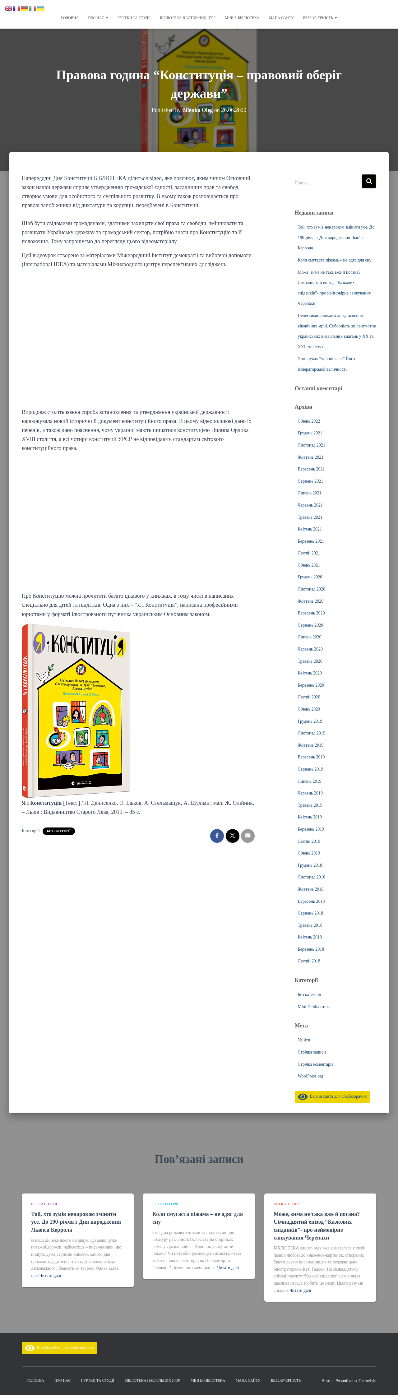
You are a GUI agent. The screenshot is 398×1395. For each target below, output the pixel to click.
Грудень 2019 (310, 721)
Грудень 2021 (310, 433)
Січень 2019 (309, 853)
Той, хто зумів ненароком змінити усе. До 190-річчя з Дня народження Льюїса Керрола (336, 237)
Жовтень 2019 (311, 745)
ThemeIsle (367, 1381)
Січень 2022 (309, 421)
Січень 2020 (309, 709)
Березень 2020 (311, 685)
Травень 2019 (310, 805)
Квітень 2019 (310, 817)
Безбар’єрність (320, 18)
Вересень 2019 (311, 757)
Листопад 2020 (311, 589)
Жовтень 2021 (311, 457)
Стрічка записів (312, 1052)
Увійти (304, 1040)
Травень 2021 (310, 517)
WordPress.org (310, 1076)
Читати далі (50, 1275)
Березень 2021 (311, 541)
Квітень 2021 (310, 529)
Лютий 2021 (309, 553)
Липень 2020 (310, 637)
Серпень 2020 (310, 625)
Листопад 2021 (311, 445)
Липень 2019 (310, 781)
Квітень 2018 (310, 937)
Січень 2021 (309, 565)
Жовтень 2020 (311, 601)
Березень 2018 (311, 949)
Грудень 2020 (310, 577)
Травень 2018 (310, 925)
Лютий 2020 (309, 697)
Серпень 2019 (310, 769)
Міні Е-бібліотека (242, 18)
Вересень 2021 (311, 469)
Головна (70, 18)
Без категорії (59, 831)
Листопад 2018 (311, 877)
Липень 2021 (310, 493)
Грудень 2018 (310, 865)
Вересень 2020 (311, 613)
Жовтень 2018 (311, 889)
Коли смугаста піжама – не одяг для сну (335, 260)
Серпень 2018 (310, 913)
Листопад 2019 (311, 733)
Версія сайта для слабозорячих (332, 1096)
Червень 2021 (310, 505)
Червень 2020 (310, 649)
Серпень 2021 (310, 481)
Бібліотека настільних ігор (188, 18)
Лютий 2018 (309, 961)
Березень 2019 (311, 829)
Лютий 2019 (309, 841)
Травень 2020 (310, 661)
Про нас (98, 18)
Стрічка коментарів (316, 1064)
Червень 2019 (310, 793)
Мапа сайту (281, 18)
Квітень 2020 (310, 673)
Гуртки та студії (134, 18)
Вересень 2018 (311, 901)
